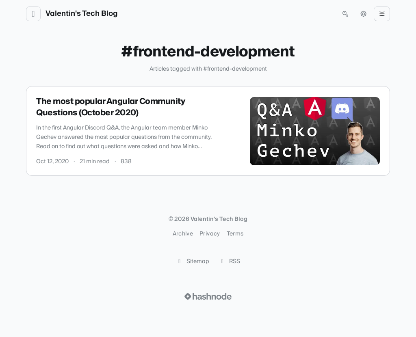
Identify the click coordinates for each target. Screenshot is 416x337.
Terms (235, 234)
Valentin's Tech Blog (82, 13)
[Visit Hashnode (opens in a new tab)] (208, 296)
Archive (183, 234)
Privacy (209, 234)
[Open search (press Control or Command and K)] (345, 13)
